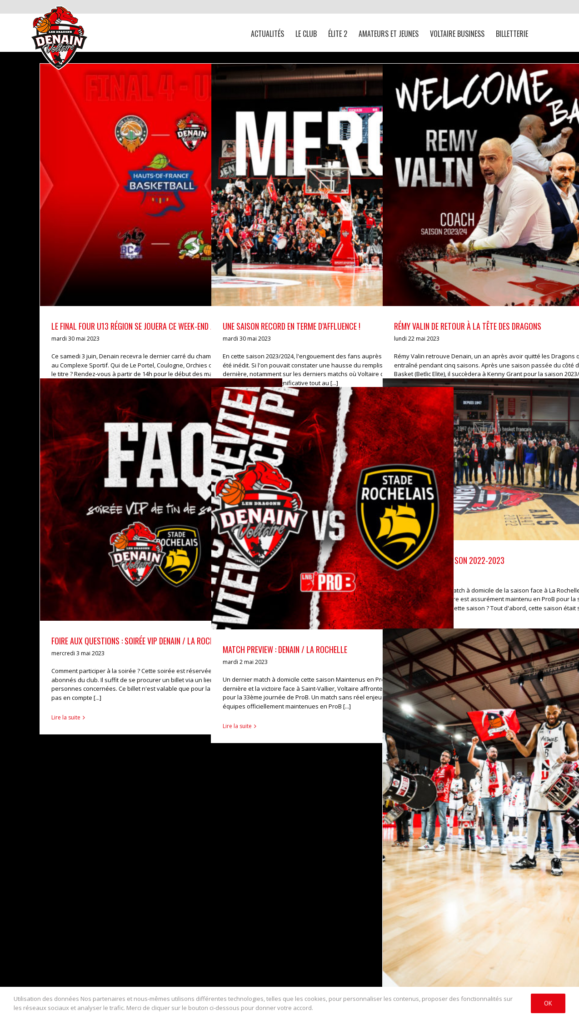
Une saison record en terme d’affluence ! (291, 326)
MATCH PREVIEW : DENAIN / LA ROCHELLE (285, 649)
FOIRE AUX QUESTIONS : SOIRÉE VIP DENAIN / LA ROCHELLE (139, 641)
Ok (548, 1003)
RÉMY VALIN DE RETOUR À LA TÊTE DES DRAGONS (467, 326)
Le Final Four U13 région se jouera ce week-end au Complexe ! (154, 326)
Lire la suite (65, 717)
